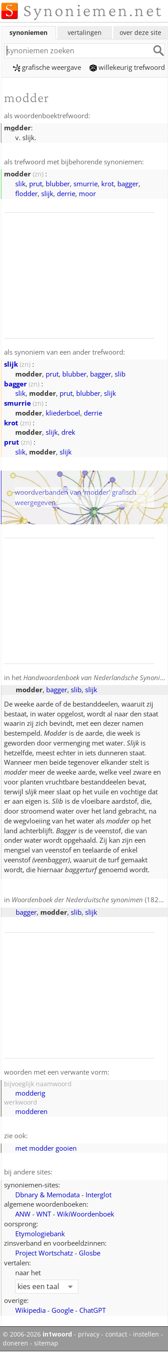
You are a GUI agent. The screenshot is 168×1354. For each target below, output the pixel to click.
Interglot (99, 1194)
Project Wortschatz (44, 1252)
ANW (22, 1213)
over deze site (140, 32)
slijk (47, 193)
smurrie (85, 183)
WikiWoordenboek (85, 1213)
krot (107, 183)
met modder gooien (46, 1148)
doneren (15, 1343)
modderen (31, 1111)
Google (62, 1310)
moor (87, 193)
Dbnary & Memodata (47, 1194)
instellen (146, 1334)
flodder (26, 193)
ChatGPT (92, 1310)
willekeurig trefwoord (127, 67)
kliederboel (63, 412)
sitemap (46, 1343)
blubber (58, 183)
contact (116, 1334)
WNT (43, 1213)
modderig (30, 1092)
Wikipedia (30, 1310)
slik (20, 183)
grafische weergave (47, 67)
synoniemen (28, 32)
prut (35, 183)
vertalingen (85, 32)
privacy (88, 1334)
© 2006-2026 (37, 1334)
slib (120, 373)
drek (68, 432)
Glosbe (89, 1252)
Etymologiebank (40, 1233)
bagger (127, 183)
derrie (66, 193)
